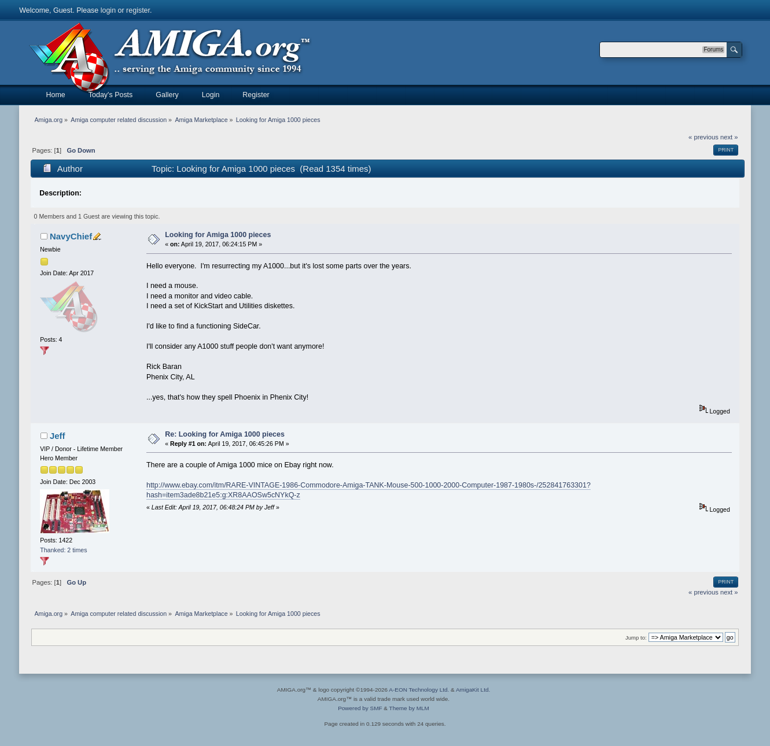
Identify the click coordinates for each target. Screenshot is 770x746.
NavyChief (71, 236)
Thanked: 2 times (63, 549)
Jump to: (636, 637)
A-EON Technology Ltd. (419, 689)
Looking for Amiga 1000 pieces (218, 235)
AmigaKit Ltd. (473, 689)
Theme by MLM (409, 708)
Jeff (57, 436)
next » (729, 137)
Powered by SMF (360, 708)
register (138, 10)
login (108, 10)
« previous (703, 137)
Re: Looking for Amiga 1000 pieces (225, 434)
